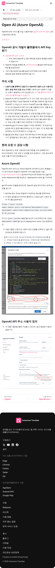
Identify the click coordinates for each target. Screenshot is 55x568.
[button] (51, 3)
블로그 (6, 538)
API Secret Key (32, 65)
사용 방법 (7, 517)
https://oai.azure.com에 (11, 174)
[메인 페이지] (4, 10)
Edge (5, 461)
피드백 (6, 512)
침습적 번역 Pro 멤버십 (42, 31)
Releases (7, 507)
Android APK (8, 492)
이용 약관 (7, 548)
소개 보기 (5, 39)
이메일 (6, 543)
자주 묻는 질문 (9, 522)
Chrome (6, 465)
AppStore (7, 488)
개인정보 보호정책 (11, 552)
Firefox (6, 468)
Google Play (8, 495)
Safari (5, 472)
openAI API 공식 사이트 (14, 55)
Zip (4, 476)
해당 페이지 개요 (9, 19)
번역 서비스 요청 (10, 526)
